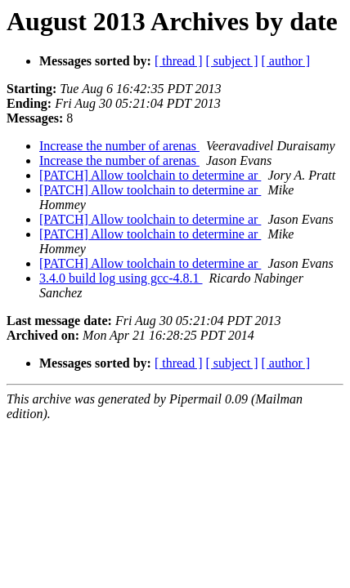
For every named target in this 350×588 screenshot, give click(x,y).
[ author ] (286, 61)
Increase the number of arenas (119, 146)
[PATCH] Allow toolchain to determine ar (150, 175)
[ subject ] (232, 61)
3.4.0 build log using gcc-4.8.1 (121, 278)
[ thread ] (179, 61)
